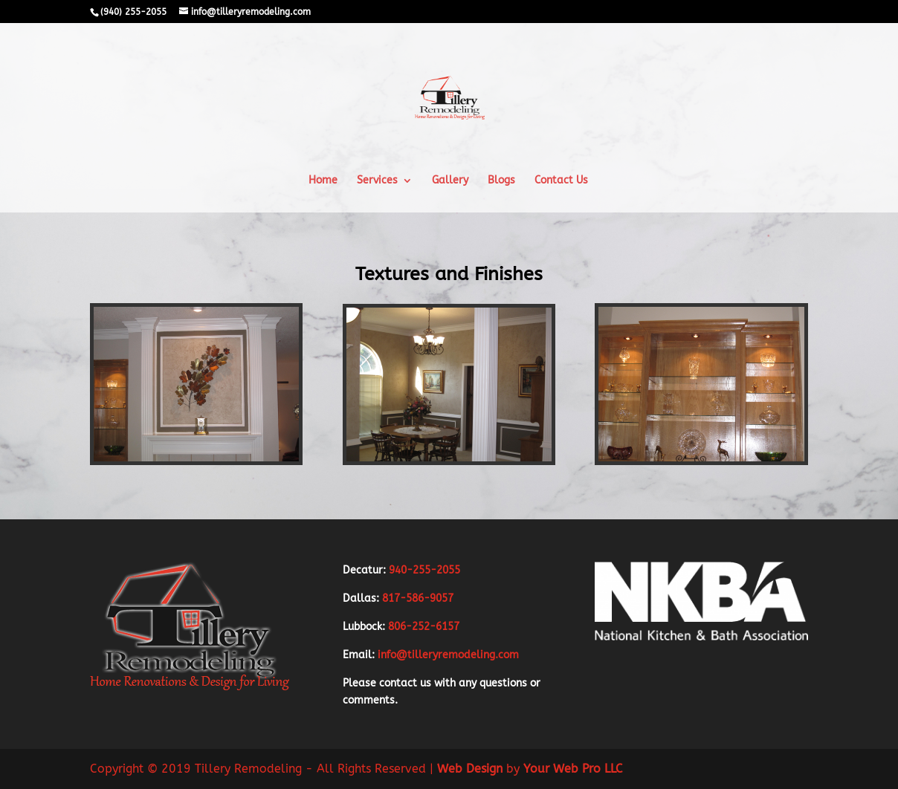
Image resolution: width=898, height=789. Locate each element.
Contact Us (561, 180)
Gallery (450, 180)
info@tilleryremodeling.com (448, 655)
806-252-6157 (422, 626)
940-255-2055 (424, 570)
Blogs (501, 180)
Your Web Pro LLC (571, 769)
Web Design (468, 769)
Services (377, 180)
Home (323, 180)
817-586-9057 (417, 598)
